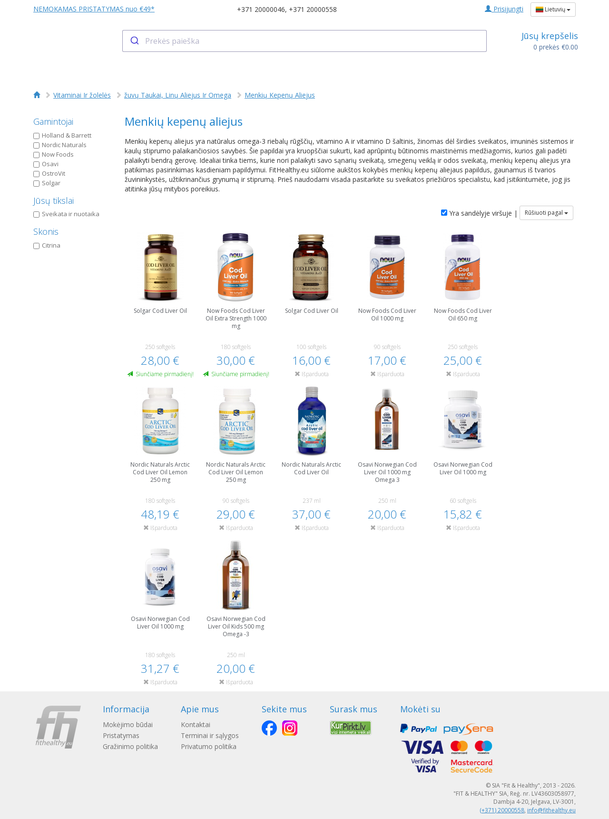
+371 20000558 (313, 9)
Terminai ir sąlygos (210, 735)
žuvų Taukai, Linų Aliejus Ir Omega (177, 95)
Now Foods (53, 154)
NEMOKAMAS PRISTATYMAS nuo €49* (94, 8)
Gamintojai (53, 121)
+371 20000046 (261, 9)
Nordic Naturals (60, 144)
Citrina (46, 245)
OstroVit (49, 173)
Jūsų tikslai (53, 200)
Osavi (46, 164)
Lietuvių (553, 9)
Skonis (46, 231)
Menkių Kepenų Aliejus (280, 95)
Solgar (46, 183)
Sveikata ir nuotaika (66, 214)
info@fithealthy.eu (551, 810)
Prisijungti (504, 8)
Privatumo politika (208, 746)
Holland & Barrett (62, 135)
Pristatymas (121, 735)
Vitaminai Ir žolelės (82, 95)
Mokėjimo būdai (128, 724)
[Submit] (134, 40)
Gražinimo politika (130, 746)
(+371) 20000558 (502, 810)
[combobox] (304, 41)
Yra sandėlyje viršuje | (479, 213)
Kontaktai (195, 724)
